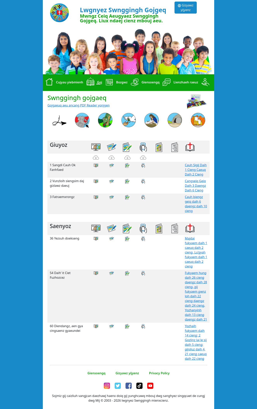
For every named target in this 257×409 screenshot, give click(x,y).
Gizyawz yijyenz (185, 7)
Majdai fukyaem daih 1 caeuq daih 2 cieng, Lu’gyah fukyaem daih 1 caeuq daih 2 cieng (196, 252)
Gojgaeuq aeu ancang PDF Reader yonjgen (78, 105)
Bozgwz (115, 82)
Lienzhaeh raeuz (179, 82)
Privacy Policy (159, 373)
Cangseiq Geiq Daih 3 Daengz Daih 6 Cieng (195, 185)
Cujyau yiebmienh (63, 82)
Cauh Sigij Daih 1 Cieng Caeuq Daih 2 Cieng (196, 169)
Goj (93, 82)
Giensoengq (144, 82)
